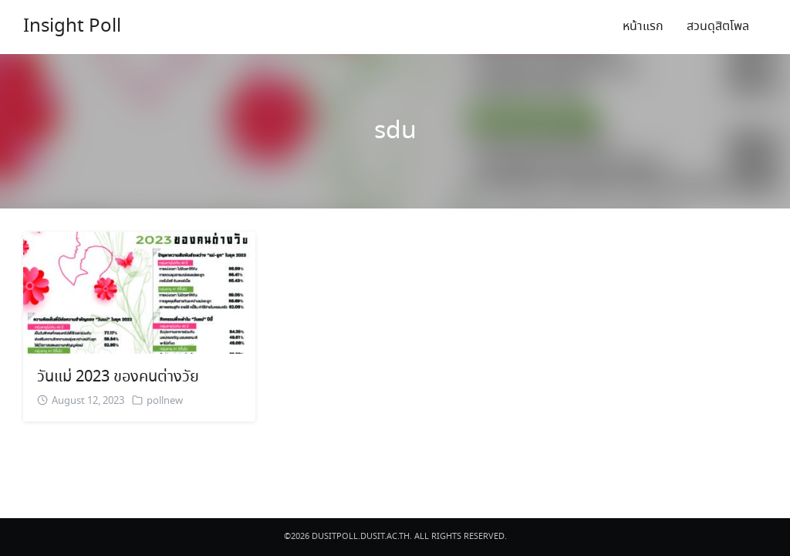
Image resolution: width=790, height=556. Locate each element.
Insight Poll (72, 26)
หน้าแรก (643, 27)
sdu (395, 131)
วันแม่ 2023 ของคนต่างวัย (118, 377)
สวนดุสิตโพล (718, 27)
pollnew (165, 401)
